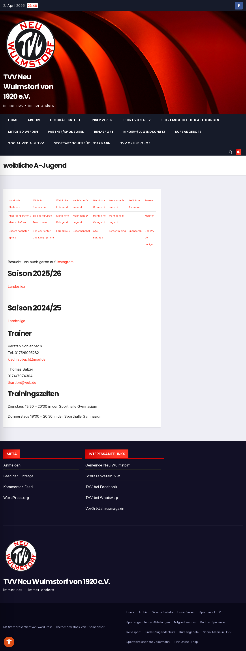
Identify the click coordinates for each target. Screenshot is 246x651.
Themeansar (96, 627)
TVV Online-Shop (135, 143)
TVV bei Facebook (101, 487)
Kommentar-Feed (18, 487)
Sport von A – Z (136, 120)
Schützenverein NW (102, 476)
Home (13, 120)
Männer (149, 215)
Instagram (65, 262)
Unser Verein (101, 120)
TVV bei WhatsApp (101, 497)
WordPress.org (16, 497)
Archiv (34, 120)
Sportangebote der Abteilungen (189, 120)
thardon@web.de (22, 382)
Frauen (149, 200)
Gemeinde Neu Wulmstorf (107, 465)
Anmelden (12, 465)
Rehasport (104, 131)
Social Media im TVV (26, 143)
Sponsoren (135, 231)
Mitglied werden (23, 131)
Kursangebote (188, 131)
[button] (230, 152)
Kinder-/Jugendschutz (144, 131)
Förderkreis (63, 231)
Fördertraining (117, 231)
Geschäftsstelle (65, 120)
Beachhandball (81, 231)
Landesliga (16, 286)
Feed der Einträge (18, 476)
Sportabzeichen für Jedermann (82, 143)
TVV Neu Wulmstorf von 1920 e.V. (28, 86)
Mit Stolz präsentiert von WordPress (28, 627)
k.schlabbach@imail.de (26, 359)
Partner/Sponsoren (66, 131)
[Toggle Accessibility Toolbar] (9, 642)
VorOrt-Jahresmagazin (104, 508)
